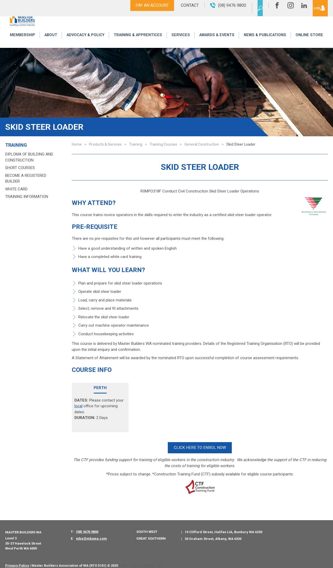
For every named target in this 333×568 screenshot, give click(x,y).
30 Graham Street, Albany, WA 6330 (213, 533)
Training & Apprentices (139, 42)
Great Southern (151, 533)
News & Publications (265, 42)
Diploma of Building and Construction (29, 157)
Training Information (26, 196)
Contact (178, 5)
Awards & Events (216, 42)
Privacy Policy (17, 560)
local (78, 406)
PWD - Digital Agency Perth (142, 560)
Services (180, 42)
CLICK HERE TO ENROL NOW (200, 445)
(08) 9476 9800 (87, 526)
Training (16, 145)
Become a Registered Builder (25, 178)
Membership (22, 42)
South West (146, 526)
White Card (16, 189)
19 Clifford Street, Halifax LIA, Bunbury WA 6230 (223, 527)
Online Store (309, 42)
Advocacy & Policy (84, 42)
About (49, 42)
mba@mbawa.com (91, 533)
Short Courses (20, 167)
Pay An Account (140, 5)
